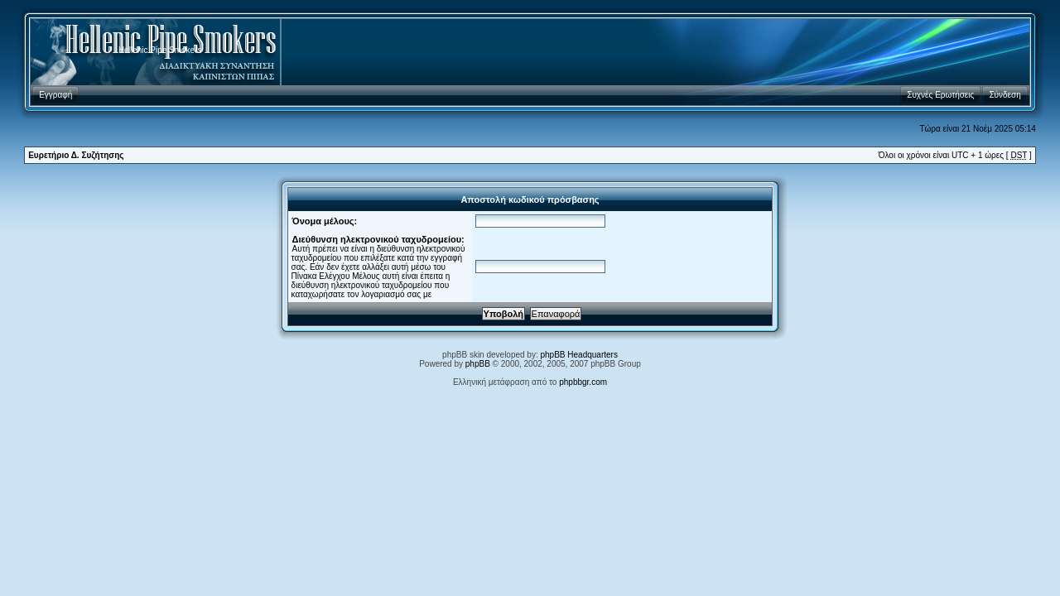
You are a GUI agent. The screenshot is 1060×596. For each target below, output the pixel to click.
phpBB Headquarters (579, 354)
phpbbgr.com (583, 382)
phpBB (477, 363)
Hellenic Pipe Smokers (160, 50)
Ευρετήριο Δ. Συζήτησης (75, 155)
